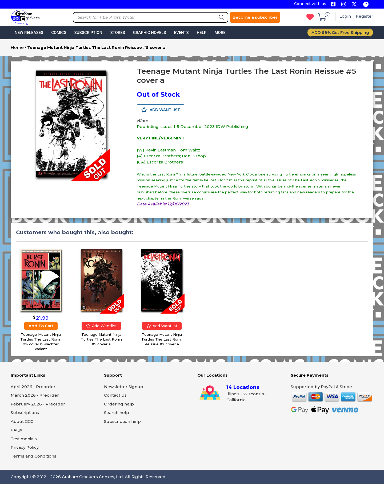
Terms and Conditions (33, 456)
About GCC (22, 421)
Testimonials (24, 438)
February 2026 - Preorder (38, 404)
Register (364, 16)
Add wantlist (101, 325)
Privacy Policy (25, 447)
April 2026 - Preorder (33, 386)
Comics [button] (58, 32)
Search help (116, 412)
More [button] (219, 32)
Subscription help (122, 421)
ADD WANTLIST (160, 109)
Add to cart (41, 325)
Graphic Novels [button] (149, 32)
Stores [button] (117, 32)
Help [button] (202, 32)
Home (17, 47)
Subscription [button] (88, 32)
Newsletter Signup (123, 386)
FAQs (16, 429)
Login (345, 16)
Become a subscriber (255, 17)
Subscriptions (25, 412)
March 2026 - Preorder (35, 395)
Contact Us (115, 395)
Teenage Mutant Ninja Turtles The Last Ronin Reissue (161, 339)
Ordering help (119, 404)
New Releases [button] (29, 32)
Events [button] (181, 32)
